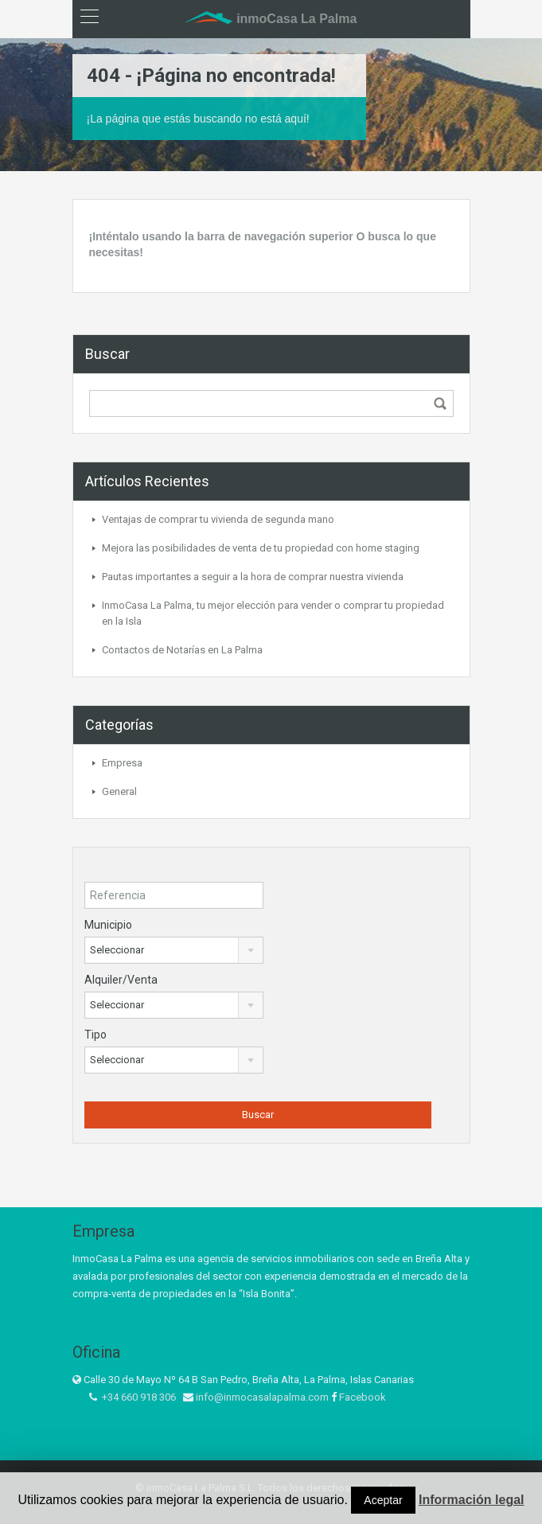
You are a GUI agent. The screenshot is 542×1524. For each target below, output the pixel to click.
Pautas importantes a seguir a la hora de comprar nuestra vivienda (253, 577)
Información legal (471, 1499)
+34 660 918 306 (139, 1397)
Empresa (122, 763)
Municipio (108, 924)
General (119, 791)
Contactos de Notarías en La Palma (182, 650)
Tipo (95, 1034)
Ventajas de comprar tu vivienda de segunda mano (218, 519)
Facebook (362, 1397)
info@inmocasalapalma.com (262, 1397)
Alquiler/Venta (121, 979)
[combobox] (174, 950)
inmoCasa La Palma (271, 18)
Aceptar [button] (383, 1500)
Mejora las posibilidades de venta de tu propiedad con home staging (260, 548)
